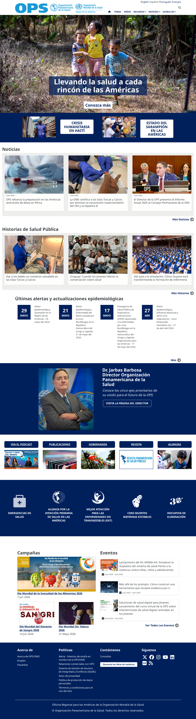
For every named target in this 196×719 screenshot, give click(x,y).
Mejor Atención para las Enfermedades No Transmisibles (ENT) (98, 514)
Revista (136, 443)
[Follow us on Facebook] (151, 657)
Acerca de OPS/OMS (28, 655)
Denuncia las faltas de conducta (118, 663)
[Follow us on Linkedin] (172, 657)
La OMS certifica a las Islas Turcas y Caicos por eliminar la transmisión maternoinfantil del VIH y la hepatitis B (97, 202)
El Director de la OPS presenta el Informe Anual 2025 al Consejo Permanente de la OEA (162, 201)
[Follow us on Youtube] (165, 657)
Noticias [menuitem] (153, 11)
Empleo (21, 659)
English (145, 1)
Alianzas (174, 443)
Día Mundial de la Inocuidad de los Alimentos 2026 (49, 592)
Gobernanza (98, 443)
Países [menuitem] (127, 11)
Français (176, 1)
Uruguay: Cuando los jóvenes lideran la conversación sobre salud (94, 278)
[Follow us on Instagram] (158, 657)
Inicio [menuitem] (109, 12)
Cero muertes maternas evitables (137, 514)
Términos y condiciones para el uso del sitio (76, 688)
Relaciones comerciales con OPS (76, 663)
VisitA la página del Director (127, 403)
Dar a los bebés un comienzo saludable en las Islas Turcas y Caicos (32, 278)
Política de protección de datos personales (76, 680)
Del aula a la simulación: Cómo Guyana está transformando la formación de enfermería (161, 278)
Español (154, 1)
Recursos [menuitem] (139, 11)
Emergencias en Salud (19, 514)
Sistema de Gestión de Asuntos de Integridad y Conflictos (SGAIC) (77, 669)
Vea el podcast (21, 443)
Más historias (180, 293)
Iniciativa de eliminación (176, 514)
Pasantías (22, 664)
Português (165, 1)
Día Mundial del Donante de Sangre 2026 (35, 627)
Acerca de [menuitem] (168, 11)
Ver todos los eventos (159, 624)
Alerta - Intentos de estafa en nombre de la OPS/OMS (75, 657)
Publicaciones (59, 443)
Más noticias (180, 219)
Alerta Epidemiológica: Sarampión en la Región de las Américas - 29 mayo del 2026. (42, 314)
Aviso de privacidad (69, 674)
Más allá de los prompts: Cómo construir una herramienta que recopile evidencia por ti (147, 585)
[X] (144, 657)
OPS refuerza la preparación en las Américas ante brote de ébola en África (33, 201)
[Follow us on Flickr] (144, 663)
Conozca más (98, 105)
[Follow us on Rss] (151, 663)
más (173, 360)
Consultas (105, 655)
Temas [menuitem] (117, 11)
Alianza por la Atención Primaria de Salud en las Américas (59, 514)
